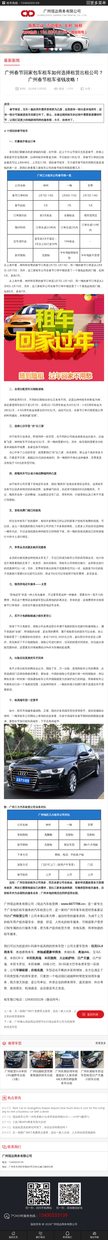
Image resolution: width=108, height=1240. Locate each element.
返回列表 (92, 1014)
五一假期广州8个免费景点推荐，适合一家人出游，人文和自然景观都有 (49, 1132)
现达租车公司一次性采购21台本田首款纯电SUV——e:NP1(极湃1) (45, 1116)
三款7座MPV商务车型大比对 (24, 1122)
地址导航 (94, 1235)
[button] (47, 49)
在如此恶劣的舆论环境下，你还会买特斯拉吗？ (35, 1127)
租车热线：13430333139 (23, 3)
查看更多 (100, 1043)
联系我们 (67, 1235)
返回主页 (13, 1235)
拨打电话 (40, 1235)
